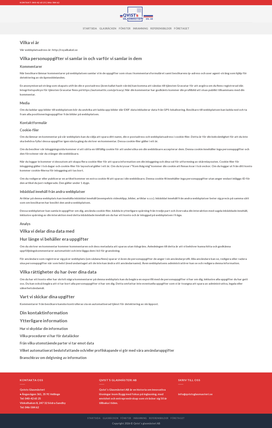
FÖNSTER (125, 28)
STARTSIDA (90, 28)
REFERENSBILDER (161, 28)
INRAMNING (140, 28)
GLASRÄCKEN (107, 28)
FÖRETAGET (181, 28)
